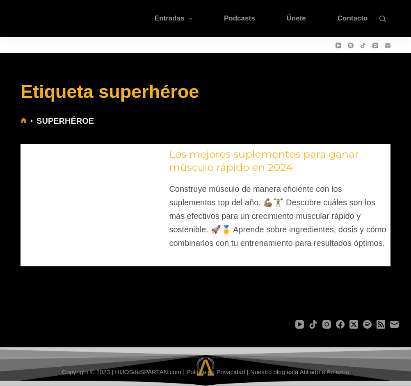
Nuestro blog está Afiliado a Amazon (299, 371)
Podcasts (239, 18)
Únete (296, 18)
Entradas (175, 19)
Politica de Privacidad (215, 371)
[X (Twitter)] (353, 324)
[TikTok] (363, 45)
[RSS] (381, 324)
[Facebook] (340, 324)
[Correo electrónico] (387, 45)
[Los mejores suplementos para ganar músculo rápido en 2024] (93, 198)
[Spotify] (351, 45)
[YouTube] (338, 45)
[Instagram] (375, 45)
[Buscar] (382, 19)
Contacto (353, 18)
